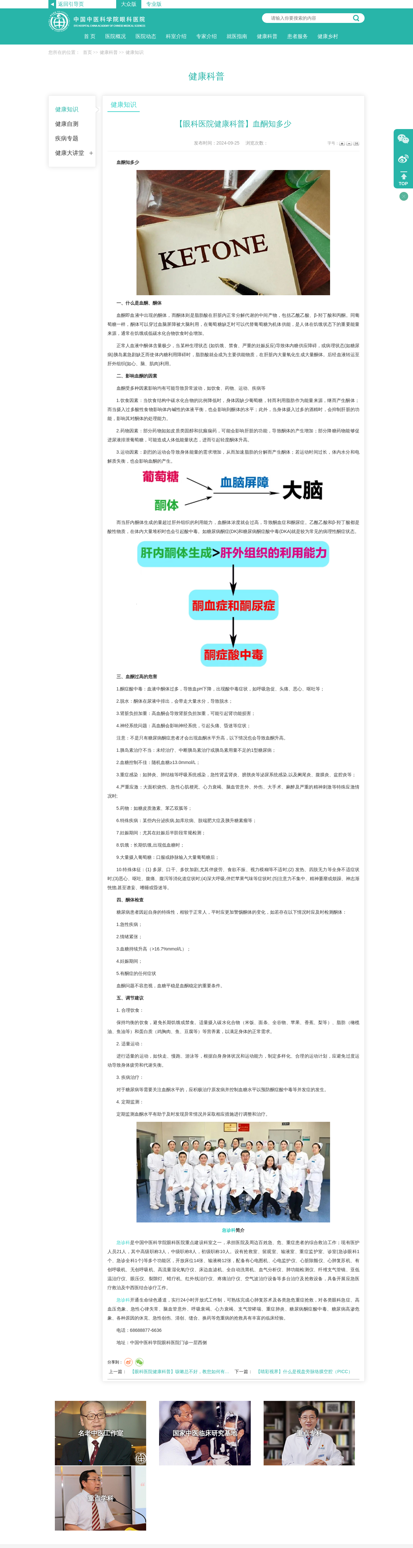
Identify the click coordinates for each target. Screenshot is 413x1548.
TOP (403, 183)
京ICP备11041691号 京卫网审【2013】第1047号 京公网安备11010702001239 (206, 1525)
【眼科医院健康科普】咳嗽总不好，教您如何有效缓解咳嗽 (188, 1371)
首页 (87, 52)
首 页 (90, 36)
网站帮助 (195, 1489)
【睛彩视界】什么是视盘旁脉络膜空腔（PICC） (304, 1371)
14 (355, 143)
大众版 (128, 4)
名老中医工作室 (88, 1433)
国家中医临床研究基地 (167, 1433)
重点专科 (246, 1433)
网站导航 (217, 1489)
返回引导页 (71, 4)
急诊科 (229, 1230)
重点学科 (325, 1433)
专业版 (154, 4)
